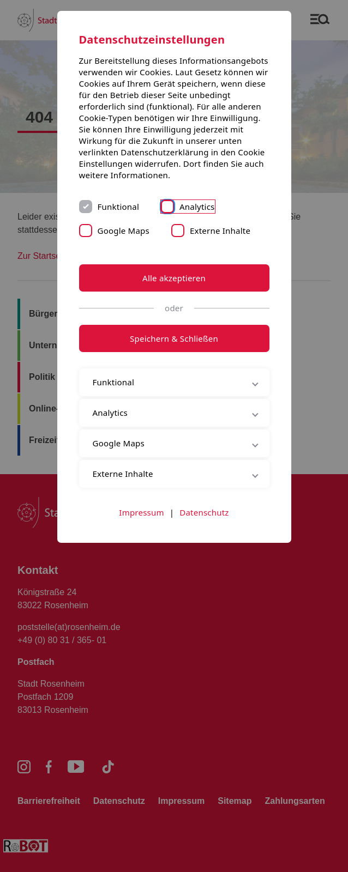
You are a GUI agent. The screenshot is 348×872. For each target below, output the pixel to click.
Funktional (119, 206)
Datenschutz (204, 512)
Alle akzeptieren (174, 277)
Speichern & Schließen (174, 338)
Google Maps (123, 230)
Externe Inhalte (220, 230)
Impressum (141, 512)
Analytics (197, 206)
